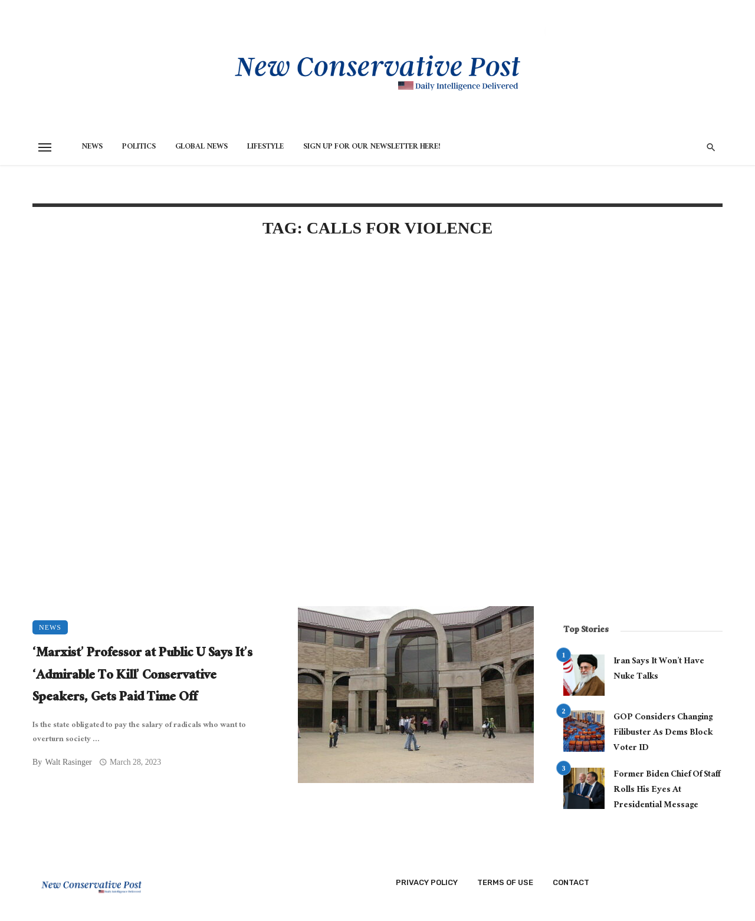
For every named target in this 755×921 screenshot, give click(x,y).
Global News (201, 147)
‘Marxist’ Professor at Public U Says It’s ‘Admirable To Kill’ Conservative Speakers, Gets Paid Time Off (142, 676)
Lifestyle (265, 147)
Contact (571, 882)
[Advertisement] (283, 349)
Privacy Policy (427, 882)
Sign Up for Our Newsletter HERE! (372, 147)
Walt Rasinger (68, 762)
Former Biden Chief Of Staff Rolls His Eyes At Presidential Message (666, 790)
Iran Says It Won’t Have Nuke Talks (658, 669)
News (92, 147)
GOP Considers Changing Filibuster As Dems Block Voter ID (663, 733)
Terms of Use (505, 882)
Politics (139, 147)
